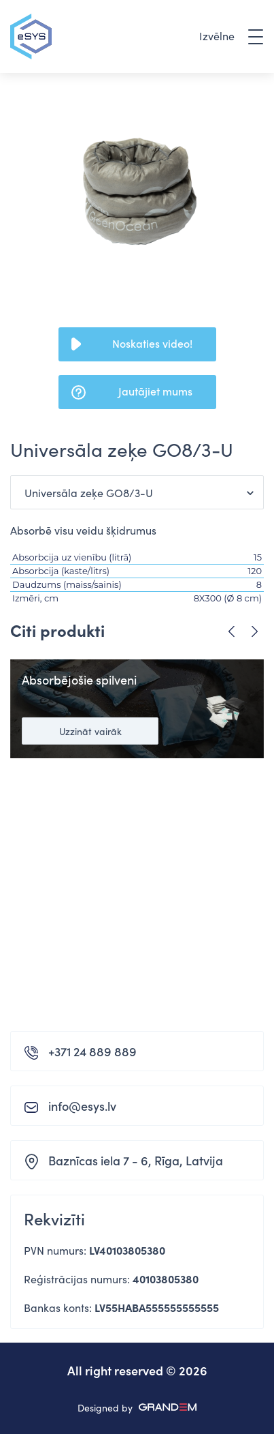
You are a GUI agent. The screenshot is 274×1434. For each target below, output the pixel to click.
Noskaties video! (152, 342)
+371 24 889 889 (92, 1051)
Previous (231, 632)
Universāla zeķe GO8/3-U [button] (88, 492)
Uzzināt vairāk (90, 731)
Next (255, 632)
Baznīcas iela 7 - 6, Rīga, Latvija (135, 1160)
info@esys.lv (82, 1105)
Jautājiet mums (155, 390)
